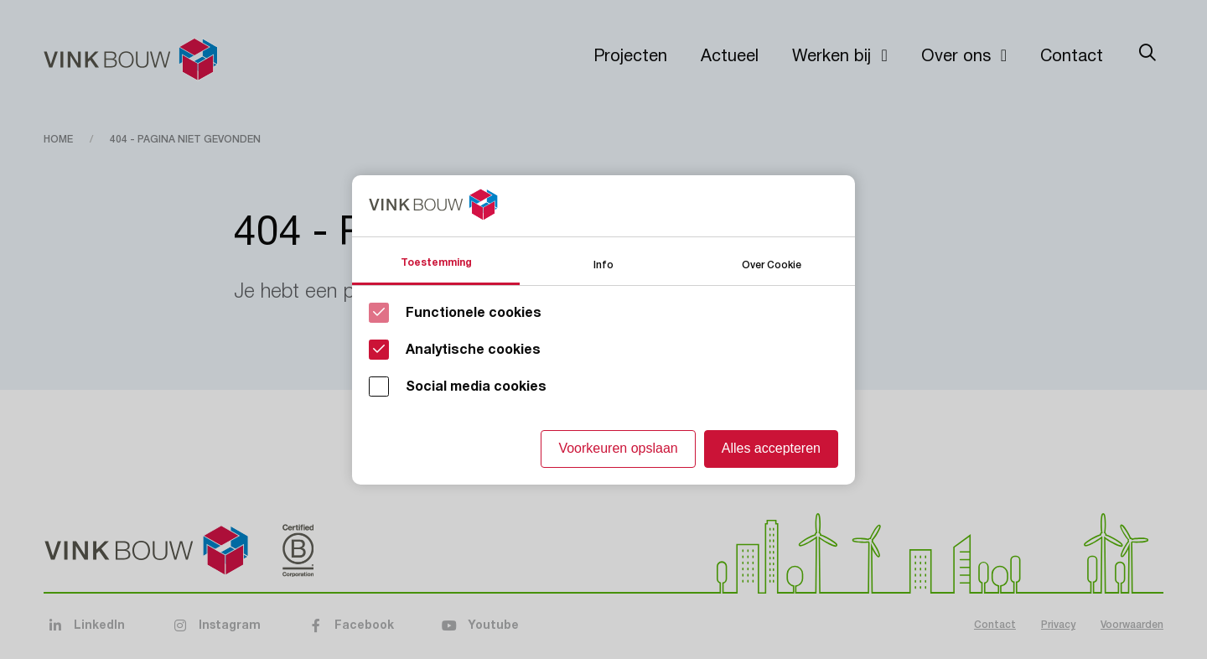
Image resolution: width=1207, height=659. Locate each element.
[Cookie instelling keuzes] (603, 330)
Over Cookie (771, 264)
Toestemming (436, 262)
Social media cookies (476, 386)
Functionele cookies (473, 313)
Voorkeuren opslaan (617, 448)
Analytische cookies (473, 350)
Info (603, 264)
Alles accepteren (771, 448)
